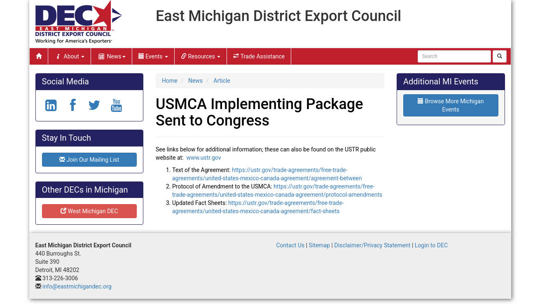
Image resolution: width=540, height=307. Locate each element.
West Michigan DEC (89, 211)
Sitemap (319, 245)
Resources (201, 56)
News (111, 56)
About (69, 56)
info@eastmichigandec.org (77, 286)
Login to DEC (431, 245)
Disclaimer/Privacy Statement (372, 245)
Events (153, 56)
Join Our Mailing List (89, 159)
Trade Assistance (259, 56)
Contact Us (290, 245)
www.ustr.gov (203, 157)
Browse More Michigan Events (451, 105)
